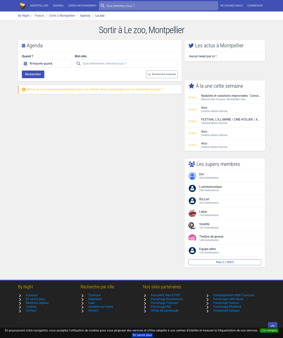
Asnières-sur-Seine (100, 306)
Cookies (31, 306)
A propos (32, 295)
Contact (31, 310)
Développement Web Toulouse (233, 295)
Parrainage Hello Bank (228, 299)
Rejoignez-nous (231, 5)
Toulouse (94, 295)
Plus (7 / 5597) (225, 262)
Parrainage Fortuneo (164, 303)
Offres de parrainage (165, 310)
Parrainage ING (161, 306)
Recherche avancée (161, 74)
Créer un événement (82, 5)
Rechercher (33, 74)
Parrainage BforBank (227, 306)
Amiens (93, 310)
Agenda (58, 5)
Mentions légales (37, 303)
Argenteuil (95, 299)
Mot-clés (81, 56)
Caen (91, 303)
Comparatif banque (226, 310)
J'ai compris (269, 330)
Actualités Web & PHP (165, 295)
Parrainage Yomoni (226, 303)
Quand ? (27, 56)
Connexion (255, 5)
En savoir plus (142, 335)
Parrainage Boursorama (167, 299)
